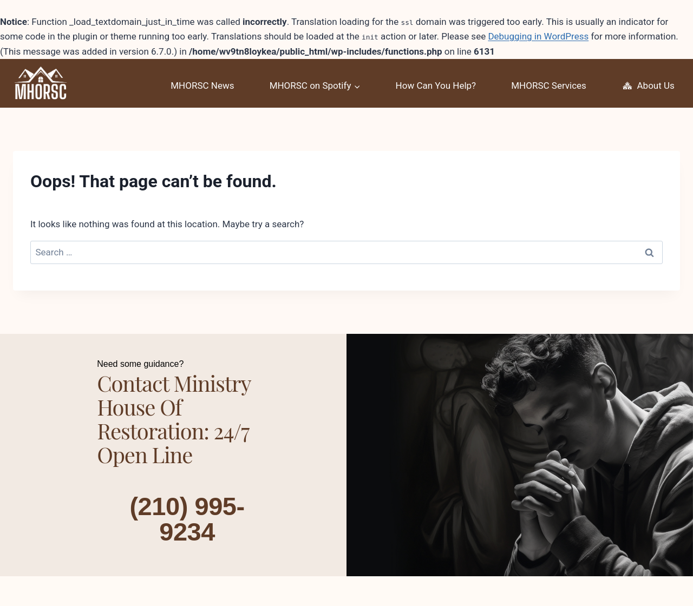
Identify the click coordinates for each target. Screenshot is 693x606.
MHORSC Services (548, 85)
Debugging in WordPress (538, 36)
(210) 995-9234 (186, 518)
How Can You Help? (436, 85)
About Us (648, 86)
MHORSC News (202, 85)
